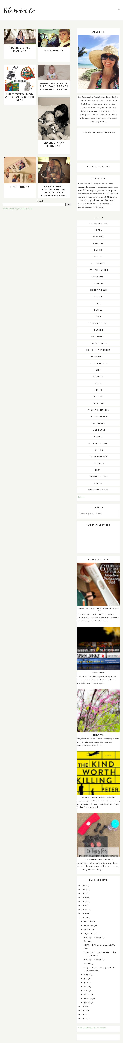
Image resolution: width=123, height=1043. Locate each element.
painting (98, 403)
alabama (98, 237)
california (98, 263)
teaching (98, 463)
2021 (84, 885)
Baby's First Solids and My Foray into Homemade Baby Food (53, 192)
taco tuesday (98, 456)
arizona (98, 243)
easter (98, 297)
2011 (84, 1010)
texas (98, 470)
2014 (84, 913)
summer (98, 450)
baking (98, 250)
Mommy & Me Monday (20, 49)
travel (98, 483)
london (98, 377)
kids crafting (98, 363)
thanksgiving (98, 476)
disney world (98, 290)
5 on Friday (54, 50)
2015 (84, 909)
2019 (84, 893)
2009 (84, 1018)
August (87, 974)
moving (98, 396)
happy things (98, 343)
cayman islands (98, 270)
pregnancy (98, 423)
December (89, 921)
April (86, 990)
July (86, 978)
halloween (98, 337)
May (86, 986)
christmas (98, 277)
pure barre (98, 430)
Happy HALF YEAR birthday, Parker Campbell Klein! (53, 86)
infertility (98, 357)
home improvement (98, 350)
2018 (84, 897)
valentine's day (98, 490)
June (86, 982)
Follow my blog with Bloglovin (17, 208)
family (98, 310)
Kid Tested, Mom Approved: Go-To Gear (19, 97)
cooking (98, 283)
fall (98, 303)
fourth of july (98, 323)
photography (98, 416)
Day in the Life (98, 223)
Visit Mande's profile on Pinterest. (93, 1027)
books (98, 257)
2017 (84, 901)
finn (98, 317)
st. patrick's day (98, 443)
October (88, 929)
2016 (84, 905)
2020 (84, 889)
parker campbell (98, 410)
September (89, 933)
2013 (84, 917)
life (98, 370)
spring (98, 436)
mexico (98, 390)
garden (98, 330)
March (87, 994)
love (98, 383)
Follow (81, 497)
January (87, 1002)
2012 (84, 1006)
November (89, 925)
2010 (84, 1014)
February (88, 998)
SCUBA (98, 230)
